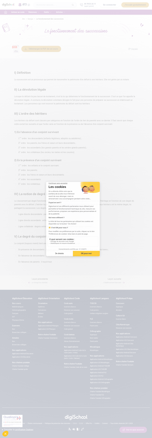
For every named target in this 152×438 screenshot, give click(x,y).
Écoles (40, 317)
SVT (13, 317)
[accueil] (5, 12)
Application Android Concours (126, 337)
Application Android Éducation (22, 354)
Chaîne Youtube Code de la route (75, 367)
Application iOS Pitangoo (46, 329)
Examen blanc (121, 319)
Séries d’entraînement (72, 341)
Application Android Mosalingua (101, 359)
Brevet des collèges (19, 332)
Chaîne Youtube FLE (97, 395)
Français (15, 313)
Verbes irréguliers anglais (99, 313)
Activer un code (17, 12)
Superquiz (93, 335)
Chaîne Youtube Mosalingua (100, 391)
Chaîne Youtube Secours (124, 365)
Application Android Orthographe (101, 379)
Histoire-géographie (19, 310)
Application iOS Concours (125, 340)
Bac (13, 329)
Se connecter (109, 5)
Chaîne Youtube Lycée (20, 369)
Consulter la (17, 429)
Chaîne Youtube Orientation (48, 338)
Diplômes (41, 307)
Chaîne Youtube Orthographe (100, 398)
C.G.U (75, 423)
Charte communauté (34, 423)
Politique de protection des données (57, 423)
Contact (105, 423)
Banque (30, 19)
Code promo (94, 310)
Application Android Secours (126, 353)
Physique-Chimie (18, 320)
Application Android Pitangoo (48, 326)
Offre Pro (89, 423)
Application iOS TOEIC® (98, 369)
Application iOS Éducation (21, 357)
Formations (42, 310)
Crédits (97, 423)
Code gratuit (68, 313)
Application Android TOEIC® (100, 366)
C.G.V (81, 423)
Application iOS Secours (124, 356)
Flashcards (94, 326)
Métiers (40, 313)
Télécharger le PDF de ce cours (41, 49)
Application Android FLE (98, 372)
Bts (23, 19)
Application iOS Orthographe (100, 382)
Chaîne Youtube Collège (20, 366)
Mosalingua (94, 350)
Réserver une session (72, 310)
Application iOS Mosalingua (99, 363)
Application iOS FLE (96, 376)
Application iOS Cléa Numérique (127, 349)
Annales (119, 310)
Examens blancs (70, 307)
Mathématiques (17, 307)
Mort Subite (94, 338)
